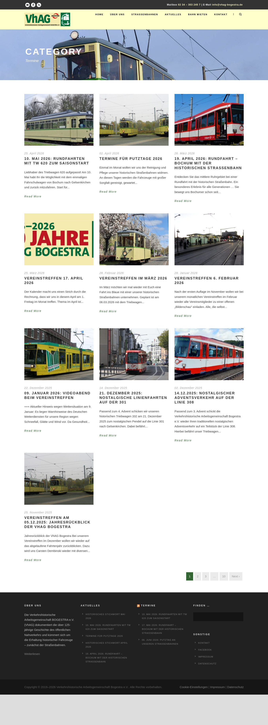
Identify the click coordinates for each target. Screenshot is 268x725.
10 (224, 576)
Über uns (117, 14)
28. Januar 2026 (186, 273)
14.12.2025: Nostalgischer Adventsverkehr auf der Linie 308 (205, 397)
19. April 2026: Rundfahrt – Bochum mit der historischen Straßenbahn (208, 163)
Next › (236, 576)
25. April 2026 (34, 153)
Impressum (205, 657)
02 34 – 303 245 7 (189, 4)
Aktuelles (173, 14)
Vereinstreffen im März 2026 (133, 278)
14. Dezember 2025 (113, 387)
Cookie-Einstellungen (194, 687)
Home (99, 14)
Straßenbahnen (144, 14)
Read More (33, 196)
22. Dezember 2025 (38, 387)
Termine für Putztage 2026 (130, 159)
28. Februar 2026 (111, 273)
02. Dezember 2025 (188, 387)
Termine (148, 605)
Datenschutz (207, 663)
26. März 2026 (185, 153)
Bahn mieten (198, 14)
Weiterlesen (32, 654)
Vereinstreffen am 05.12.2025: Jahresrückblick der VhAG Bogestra (57, 522)
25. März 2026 (34, 273)
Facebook (205, 650)
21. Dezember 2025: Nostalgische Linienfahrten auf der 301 (133, 397)
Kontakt (220, 14)
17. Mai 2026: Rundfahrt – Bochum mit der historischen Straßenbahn (162, 629)
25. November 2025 (38, 512)
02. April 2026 (109, 153)
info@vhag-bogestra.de (227, 4)
